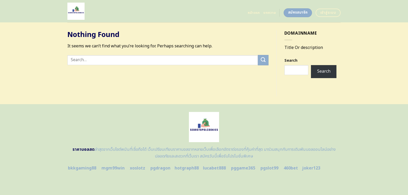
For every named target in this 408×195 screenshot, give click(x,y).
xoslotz (137, 168)
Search (290, 60)
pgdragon (160, 168)
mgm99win (113, 168)
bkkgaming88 (82, 168)
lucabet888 (214, 168)
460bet (291, 168)
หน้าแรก (254, 12)
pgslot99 (269, 168)
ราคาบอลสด (84, 149)
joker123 (311, 168)
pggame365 (243, 168)
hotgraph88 (187, 168)
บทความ (269, 12)
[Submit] (263, 60)
